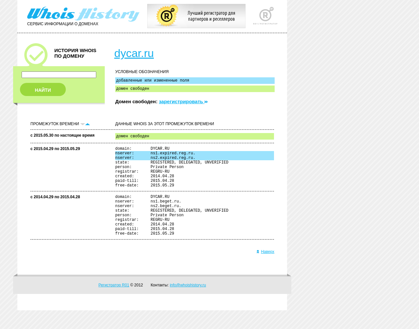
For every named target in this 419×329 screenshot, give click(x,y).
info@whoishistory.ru (188, 303)
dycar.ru (134, 53)
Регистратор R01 (114, 303)
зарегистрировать (183, 103)
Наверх (265, 270)
